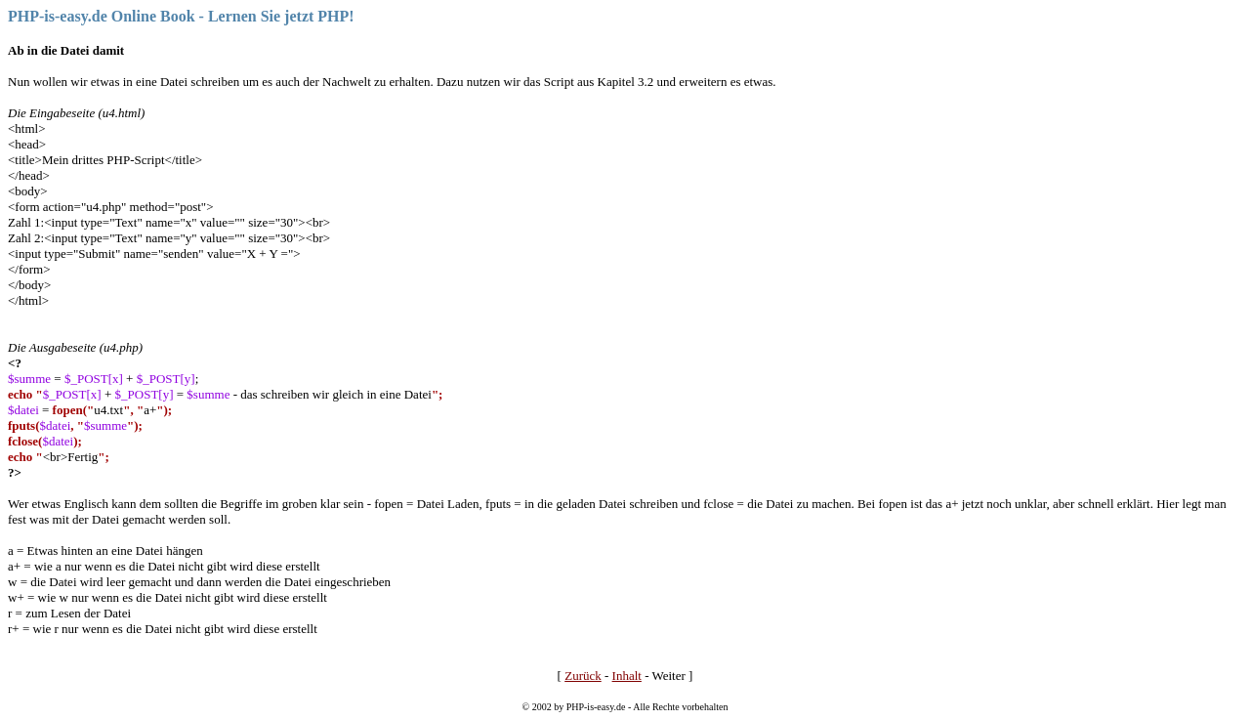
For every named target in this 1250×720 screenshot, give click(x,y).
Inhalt (627, 675)
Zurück (583, 675)
